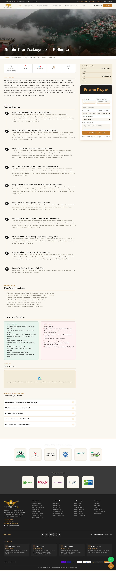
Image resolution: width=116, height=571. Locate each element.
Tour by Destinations (43, 6)
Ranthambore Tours (58, 514)
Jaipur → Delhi (77, 504)
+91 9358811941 (83, 1)
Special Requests (87, 123)
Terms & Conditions (99, 512)
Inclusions (40, 58)
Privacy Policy (98, 510)
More (84, 6)
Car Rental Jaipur (36, 504)
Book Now (107, 6)
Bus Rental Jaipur (36, 512)
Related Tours (64, 58)
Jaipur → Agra (77, 506)
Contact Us (97, 506)
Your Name (85, 100)
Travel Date (85, 111)
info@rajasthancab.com (96, 1)
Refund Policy (98, 514)
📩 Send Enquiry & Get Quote (96, 133)
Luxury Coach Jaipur (37, 518)
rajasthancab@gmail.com (11, 524)
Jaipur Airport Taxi (36, 510)
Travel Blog (97, 508)
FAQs (48, 58)
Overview (8, 58)
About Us (96, 504)
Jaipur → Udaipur (78, 514)
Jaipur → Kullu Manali (79, 516)
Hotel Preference (87, 117)
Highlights (31, 58)
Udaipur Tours (56, 508)
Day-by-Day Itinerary (19, 58)
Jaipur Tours (56, 504)
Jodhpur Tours (56, 506)
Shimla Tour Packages (13, 45)
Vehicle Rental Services (72, 6)
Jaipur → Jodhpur (78, 512)
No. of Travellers (102, 111)
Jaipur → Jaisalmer (78, 510)
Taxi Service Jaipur (37, 506)
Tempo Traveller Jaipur (38, 508)
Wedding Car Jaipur (37, 516)
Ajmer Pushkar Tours (58, 512)
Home (19, 6)
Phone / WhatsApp (102, 100)
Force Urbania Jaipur (37, 514)
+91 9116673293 (8, 522)
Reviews (55, 58)
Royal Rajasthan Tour (58, 516)
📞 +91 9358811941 (97, 6)
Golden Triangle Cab (78, 508)
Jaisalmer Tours (57, 510)
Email (83, 105)
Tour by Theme (57, 6)
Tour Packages (29, 6)
